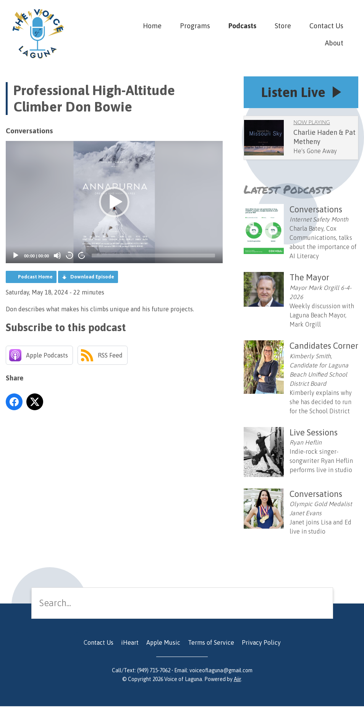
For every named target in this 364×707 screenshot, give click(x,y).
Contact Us (326, 26)
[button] (114, 202)
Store (283, 26)
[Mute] (57, 255)
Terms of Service (211, 643)
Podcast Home (35, 277)
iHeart (130, 643)
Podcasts (242, 26)
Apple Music (163, 643)
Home (152, 26)
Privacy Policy (261, 643)
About (334, 43)
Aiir (237, 680)
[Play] (15, 255)
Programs (195, 26)
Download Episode (92, 277)
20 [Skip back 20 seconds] (69, 255)
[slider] (153, 255)
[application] (114, 202)
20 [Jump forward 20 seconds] (82, 255)
